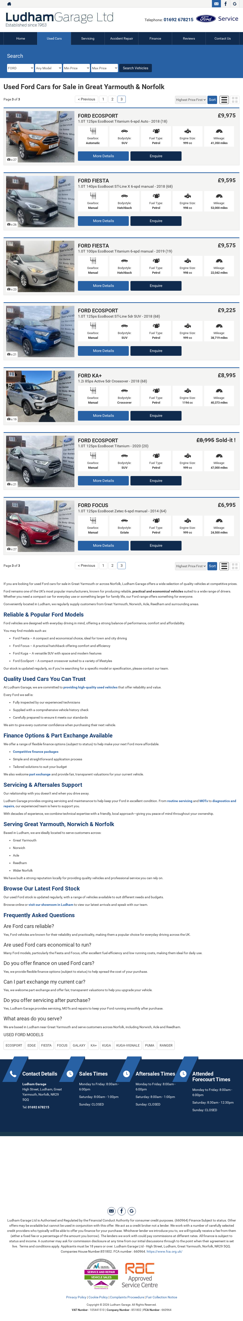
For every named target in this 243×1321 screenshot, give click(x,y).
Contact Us (223, 38)
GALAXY (79, 1045)
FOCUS (62, 1045)
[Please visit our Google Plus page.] (234, 4)
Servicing (87, 38)
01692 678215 (178, 19)
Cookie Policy (98, 1297)
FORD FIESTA (93, 181)
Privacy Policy (76, 1297)
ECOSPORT (14, 1045)
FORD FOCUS (93, 505)
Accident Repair (121, 38)
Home (20, 38)
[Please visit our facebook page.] (225, 4)
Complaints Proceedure (127, 1297)
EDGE (32, 1045)
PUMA (149, 1045)
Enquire (156, 156)
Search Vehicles (135, 68)
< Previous (86, 99)
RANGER (166, 1045)
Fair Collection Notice (161, 1297)
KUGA (106, 1045)
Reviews (189, 38)
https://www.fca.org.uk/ (164, 1251)
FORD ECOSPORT (98, 116)
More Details (103, 156)
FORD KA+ (90, 376)
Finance (155, 38)
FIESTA (46, 1045)
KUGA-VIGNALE (128, 1045)
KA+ (94, 1045)
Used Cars (54, 38)
